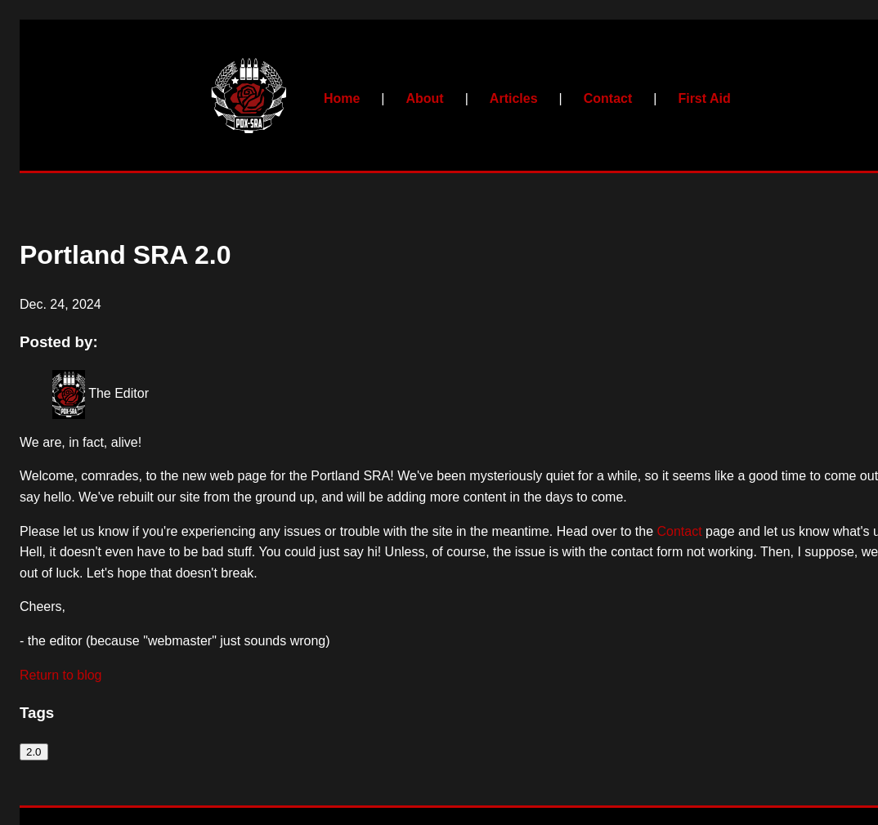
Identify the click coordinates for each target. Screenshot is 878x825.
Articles (514, 98)
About (424, 98)
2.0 (34, 752)
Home (342, 98)
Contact (608, 98)
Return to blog (61, 675)
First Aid (704, 98)
